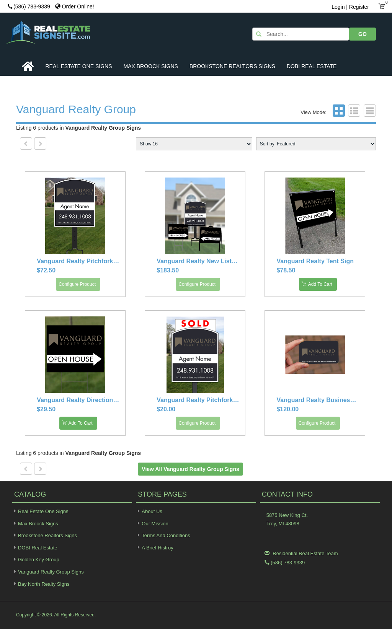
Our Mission (155, 523)
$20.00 (166, 409)
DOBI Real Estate (311, 66)
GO (362, 34)
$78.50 (285, 270)
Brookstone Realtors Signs (232, 66)
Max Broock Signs (151, 66)
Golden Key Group (35, 559)
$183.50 (168, 270)
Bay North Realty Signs (40, 583)
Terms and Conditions (166, 535)
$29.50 (46, 409)
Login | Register (350, 7)
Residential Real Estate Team (305, 553)
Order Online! (74, 6)
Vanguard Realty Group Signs (48, 571)
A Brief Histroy (157, 548)
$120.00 (287, 409)
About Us (152, 511)
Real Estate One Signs (79, 66)
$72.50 (46, 270)
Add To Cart (317, 283)
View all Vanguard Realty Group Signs (190, 469)
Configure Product (77, 284)
